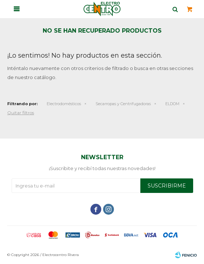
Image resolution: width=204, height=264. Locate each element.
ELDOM (172, 103)
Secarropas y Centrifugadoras (123, 103)
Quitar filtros (20, 112)
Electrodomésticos (64, 103)
